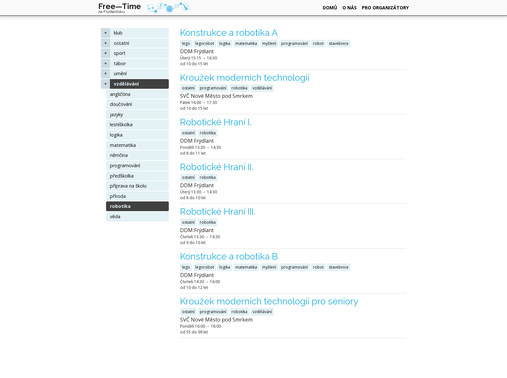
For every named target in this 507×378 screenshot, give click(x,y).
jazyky (116, 114)
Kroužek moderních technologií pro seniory (269, 301)
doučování (121, 104)
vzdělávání (126, 84)
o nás (349, 8)
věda (115, 216)
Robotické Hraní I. (216, 122)
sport (119, 53)
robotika (120, 206)
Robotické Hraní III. (217, 211)
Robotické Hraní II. (216, 167)
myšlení (269, 43)
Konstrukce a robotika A (229, 32)
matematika (123, 145)
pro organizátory (385, 8)
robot (318, 43)
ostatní (121, 43)
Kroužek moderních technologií (244, 77)
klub (118, 33)
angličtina (120, 94)
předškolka (122, 176)
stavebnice (339, 43)
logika (116, 135)
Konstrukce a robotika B (229, 256)
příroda (118, 196)
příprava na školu (128, 186)
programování (125, 165)
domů (330, 8)
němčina (119, 155)
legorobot (204, 43)
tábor (120, 63)
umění (120, 73)
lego (186, 43)
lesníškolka (121, 124)
